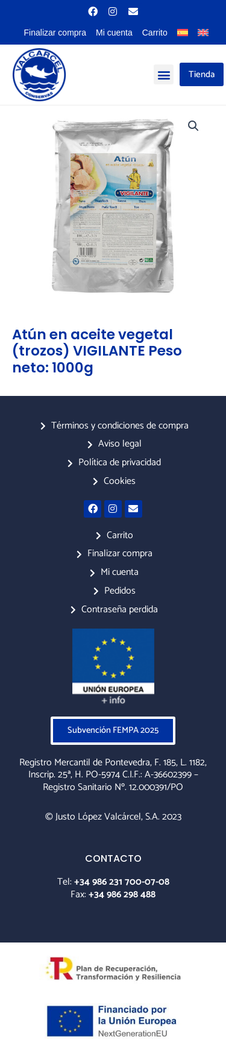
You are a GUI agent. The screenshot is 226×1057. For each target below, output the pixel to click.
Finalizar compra (55, 32)
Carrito (155, 32)
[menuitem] (182, 33)
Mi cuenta (114, 32)
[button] (164, 74)
